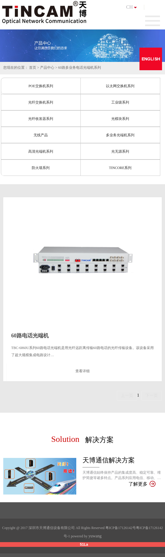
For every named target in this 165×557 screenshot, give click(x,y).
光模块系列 (120, 119)
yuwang (94, 536)
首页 (32, 67)
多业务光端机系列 (120, 135)
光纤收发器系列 (40, 119)
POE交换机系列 (40, 86)
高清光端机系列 (40, 151)
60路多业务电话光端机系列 (79, 67)
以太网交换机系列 (120, 86)
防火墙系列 (41, 168)
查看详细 (82, 371)
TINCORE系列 (120, 168)
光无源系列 (120, 151)
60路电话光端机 (30, 336)
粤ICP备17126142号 (120, 528)
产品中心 (47, 67)
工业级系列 (120, 102)
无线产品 (41, 135)
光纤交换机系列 (40, 102)
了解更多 (141, 483)
